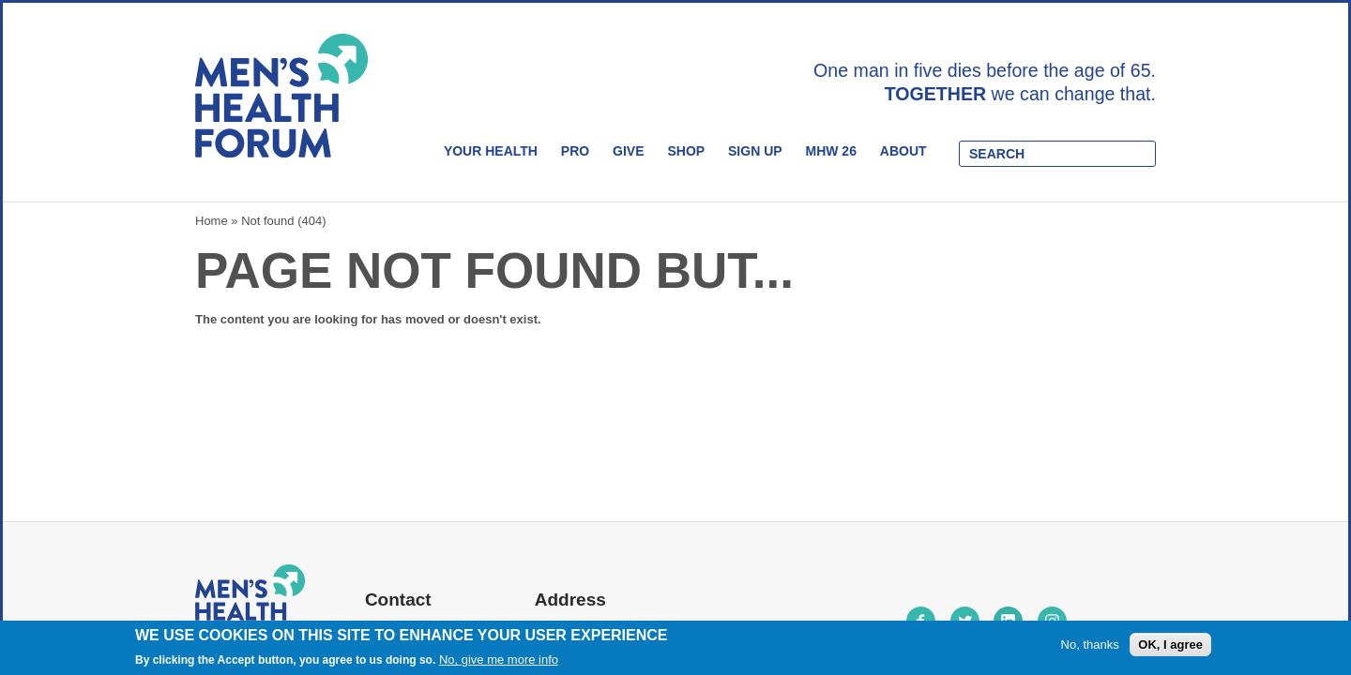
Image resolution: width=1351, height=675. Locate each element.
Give (628, 150)
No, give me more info (498, 660)
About (903, 150)
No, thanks (1090, 645)
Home (211, 221)
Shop (686, 150)
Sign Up (755, 150)
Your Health (491, 150)
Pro (575, 150)
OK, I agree (1170, 645)
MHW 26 (830, 150)
